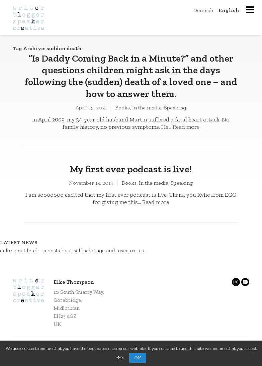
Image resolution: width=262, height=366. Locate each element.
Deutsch (203, 10)
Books (122, 107)
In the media (147, 107)
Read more (186, 126)
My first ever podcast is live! (131, 169)
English (229, 10)
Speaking (175, 107)
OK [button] (137, 358)
